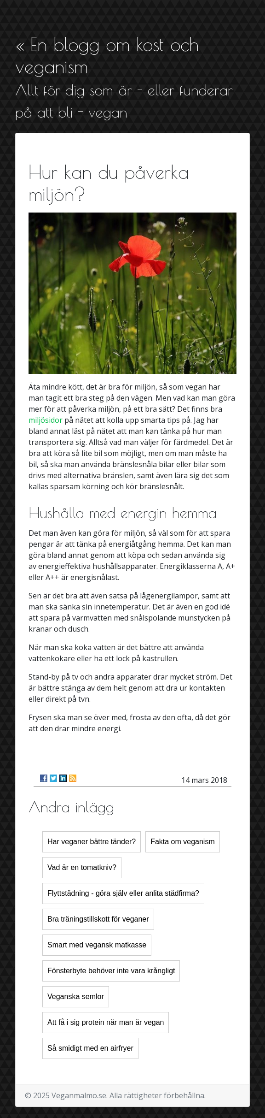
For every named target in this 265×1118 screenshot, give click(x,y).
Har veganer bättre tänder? (91, 842)
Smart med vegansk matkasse (96, 945)
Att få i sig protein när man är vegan (105, 1022)
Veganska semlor (75, 996)
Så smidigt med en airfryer (90, 1048)
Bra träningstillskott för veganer (98, 919)
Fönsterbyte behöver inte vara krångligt (111, 971)
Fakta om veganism (182, 842)
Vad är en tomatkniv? (81, 867)
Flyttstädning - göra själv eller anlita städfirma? (123, 893)
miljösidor (46, 420)
